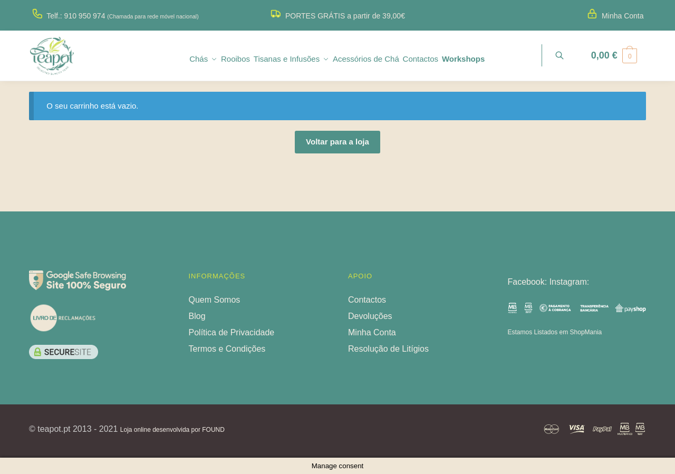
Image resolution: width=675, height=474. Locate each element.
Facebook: (528, 281)
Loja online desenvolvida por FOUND (172, 429)
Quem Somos (214, 299)
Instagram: (569, 281)
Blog (197, 316)
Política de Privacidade (232, 332)
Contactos (367, 299)
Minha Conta (622, 16)
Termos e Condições (227, 348)
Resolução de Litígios (388, 348)
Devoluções (370, 316)
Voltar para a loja (337, 141)
